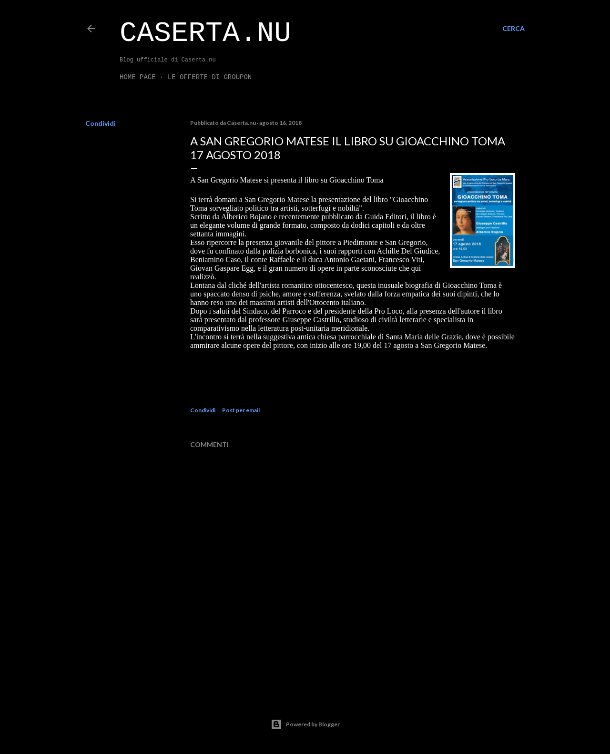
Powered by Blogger (305, 724)
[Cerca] (513, 28)
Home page (138, 77)
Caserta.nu (205, 33)
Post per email (241, 410)
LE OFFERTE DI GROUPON (210, 77)
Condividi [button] (100, 123)
